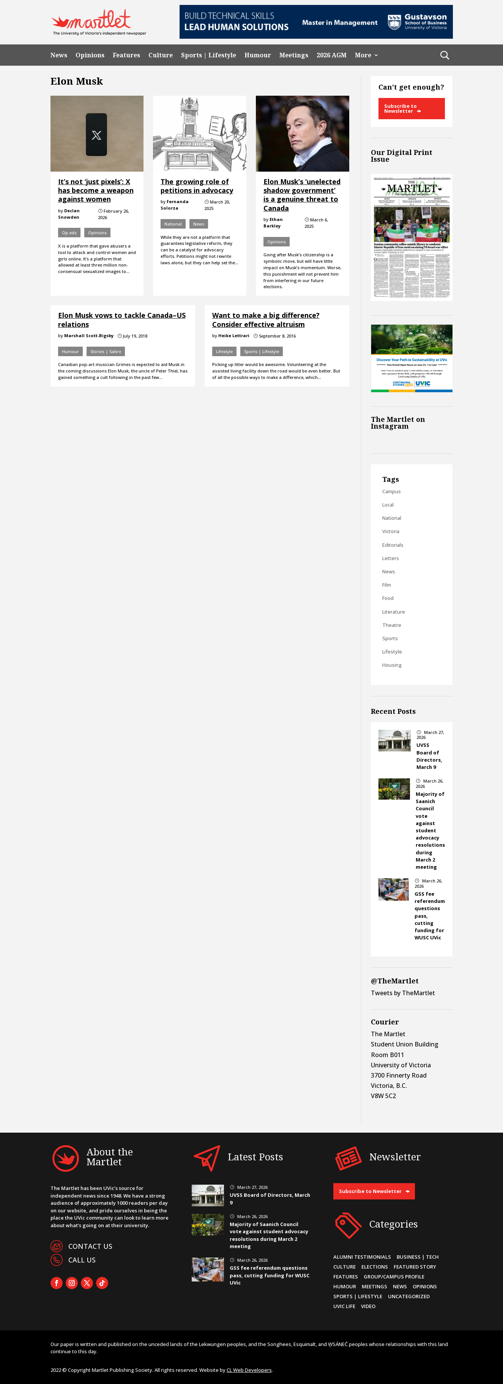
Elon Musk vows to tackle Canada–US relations (122, 319)
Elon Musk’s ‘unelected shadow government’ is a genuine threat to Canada (302, 195)
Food (388, 598)
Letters (390, 558)
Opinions (90, 55)
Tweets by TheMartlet (403, 993)
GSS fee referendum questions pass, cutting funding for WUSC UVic (269, 1275)
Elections (374, 1266)
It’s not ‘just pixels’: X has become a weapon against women (96, 190)
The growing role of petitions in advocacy (197, 186)
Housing (392, 664)
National (173, 224)
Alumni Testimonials (362, 1256)
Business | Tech (418, 1256)
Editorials (393, 544)
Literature (393, 611)
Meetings (293, 55)
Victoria (390, 531)
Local (388, 504)
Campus (391, 491)
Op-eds (69, 232)
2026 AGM (332, 55)
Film (386, 584)
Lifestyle (224, 351)
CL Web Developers (249, 1370)
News (58, 55)
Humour (257, 55)
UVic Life (344, 1306)
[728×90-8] (316, 36)
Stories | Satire (105, 351)
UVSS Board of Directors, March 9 (429, 756)
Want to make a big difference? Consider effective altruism (266, 319)
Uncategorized (409, 1296)
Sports (390, 638)
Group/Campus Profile (394, 1276)
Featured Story (415, 1266)
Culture (160, 55)
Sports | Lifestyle (208, 55)
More (363, 55)
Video (368, 1306)
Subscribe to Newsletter (400, 108)
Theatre (391, 625)
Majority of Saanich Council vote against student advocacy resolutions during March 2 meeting (430, 830)
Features (126, 55)
